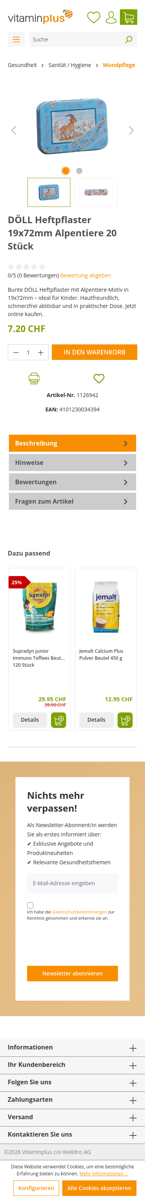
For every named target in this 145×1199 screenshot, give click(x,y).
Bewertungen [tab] (72, 482)
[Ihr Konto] (111, 17)
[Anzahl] (28, 352)
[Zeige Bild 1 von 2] (66, 171)
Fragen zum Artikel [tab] (72, 501)
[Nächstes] (131, 130)
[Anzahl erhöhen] (41, 352)
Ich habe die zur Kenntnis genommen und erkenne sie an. (70, 915)
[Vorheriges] (13, 130)
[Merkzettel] (93, 17)
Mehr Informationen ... (104, 1173)
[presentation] (86, 943)
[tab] (72, 443)
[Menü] (16, 39)
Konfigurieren (36, 1188)
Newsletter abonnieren (72, 973)
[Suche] (74, 39)
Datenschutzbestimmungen (79, 912)
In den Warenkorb (95, 352)
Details (30, 719)
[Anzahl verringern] (16, 352)
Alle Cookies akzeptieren (99, 1188)
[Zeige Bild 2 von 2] (79, 171)
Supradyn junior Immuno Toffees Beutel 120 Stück (39, 657)
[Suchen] (128, 39)
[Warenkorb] (128, 17)
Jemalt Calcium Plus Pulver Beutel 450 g (101, 654)
